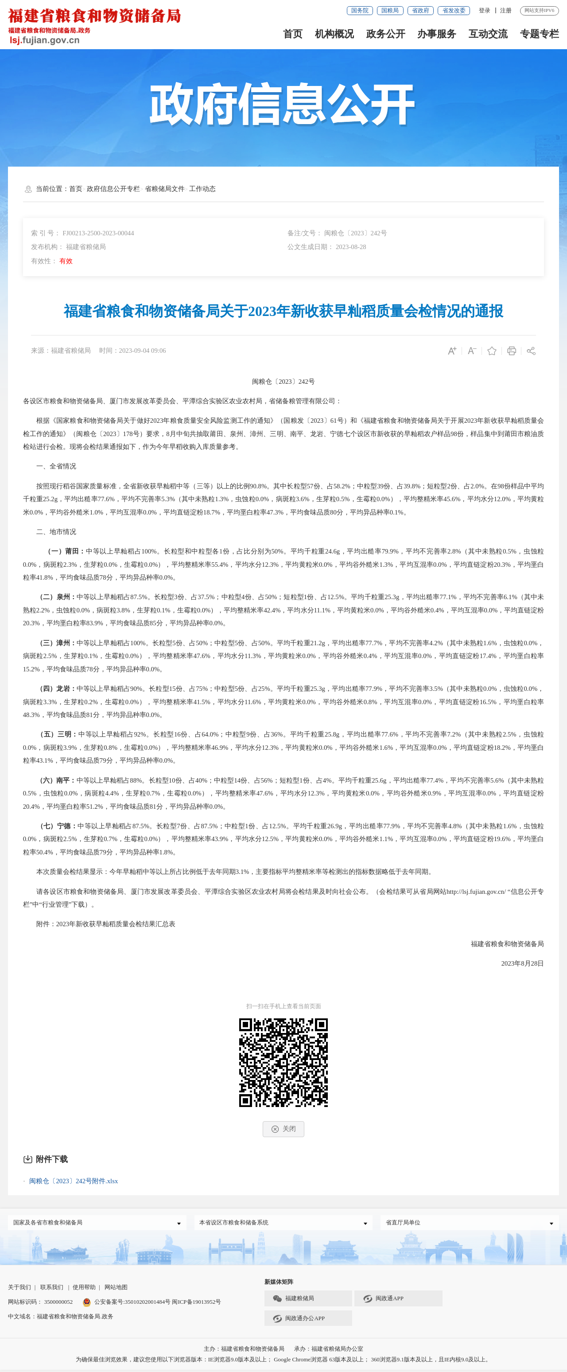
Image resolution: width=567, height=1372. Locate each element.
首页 (293, 33)
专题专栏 (539, 33)
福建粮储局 (293, 1301)
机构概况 (334, 33)
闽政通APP (383, 1301)
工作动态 (202, 188)
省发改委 (454, 10)
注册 (506, 10)
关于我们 (19, 1289)
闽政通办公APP (298, 1321)
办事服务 (436, 33)
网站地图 (116, 1289)
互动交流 (488, 33)
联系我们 (51, 1289)
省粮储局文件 (165, 188)
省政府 (420, 10)
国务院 (360, 10)
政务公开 (385, 33)
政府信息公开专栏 (113, 188)
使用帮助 (84, 1289)
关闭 (283, 1129)
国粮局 (390, 10)
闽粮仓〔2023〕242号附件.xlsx (73, 1181)
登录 (484, 10)
